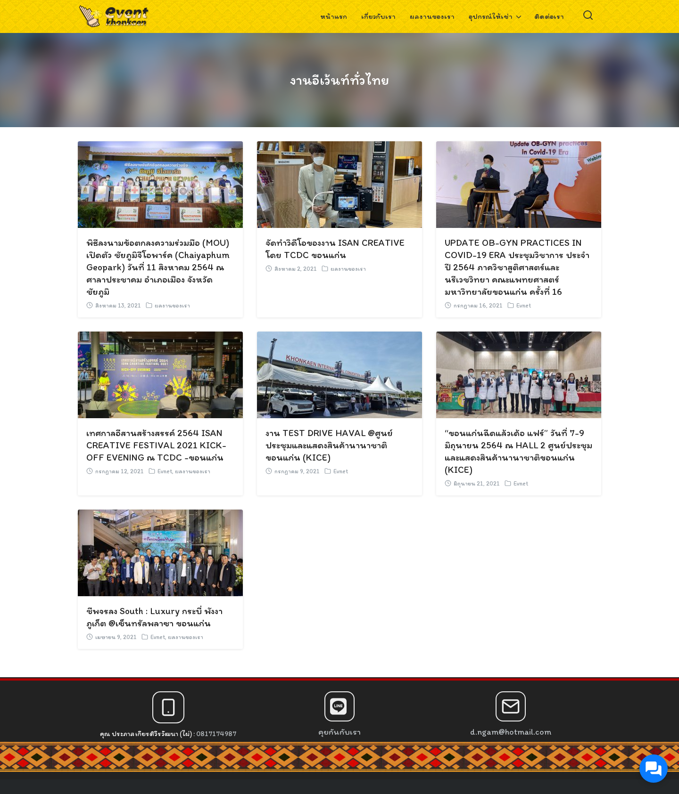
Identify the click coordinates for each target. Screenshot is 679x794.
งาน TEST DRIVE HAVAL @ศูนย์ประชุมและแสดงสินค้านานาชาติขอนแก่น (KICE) (329, 445)
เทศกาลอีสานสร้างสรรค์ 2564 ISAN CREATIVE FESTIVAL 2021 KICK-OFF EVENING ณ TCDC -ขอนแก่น (156, 445)
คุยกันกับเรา (339, 732)
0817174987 (216, 733)
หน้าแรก (333, 16)
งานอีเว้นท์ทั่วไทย (339, 80)
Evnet (523, 305)
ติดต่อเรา (549, 16)
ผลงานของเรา (432, 16)
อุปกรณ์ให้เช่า (491, 16)
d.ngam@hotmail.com (510, 732)
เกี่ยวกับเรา (378, 16)
